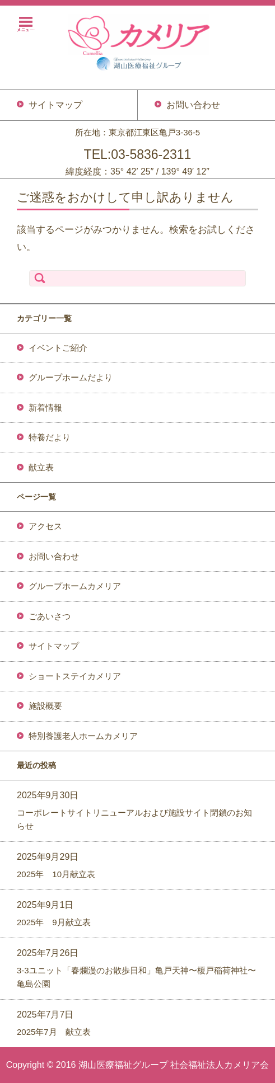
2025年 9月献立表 (54, 922)
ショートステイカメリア (75, 676)
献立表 (41, 467)
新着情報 (45, 407)
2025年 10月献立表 (56, 874)
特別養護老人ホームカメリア (83, 736)
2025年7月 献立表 (54, 1032)
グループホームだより (71, 377)
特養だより (50, 437)
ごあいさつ (50, 616)
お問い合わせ (54, 556)
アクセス (45, 526)
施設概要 (45, 705)
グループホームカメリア (75, 586)
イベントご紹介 (58, 347)
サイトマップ (54, 646)
